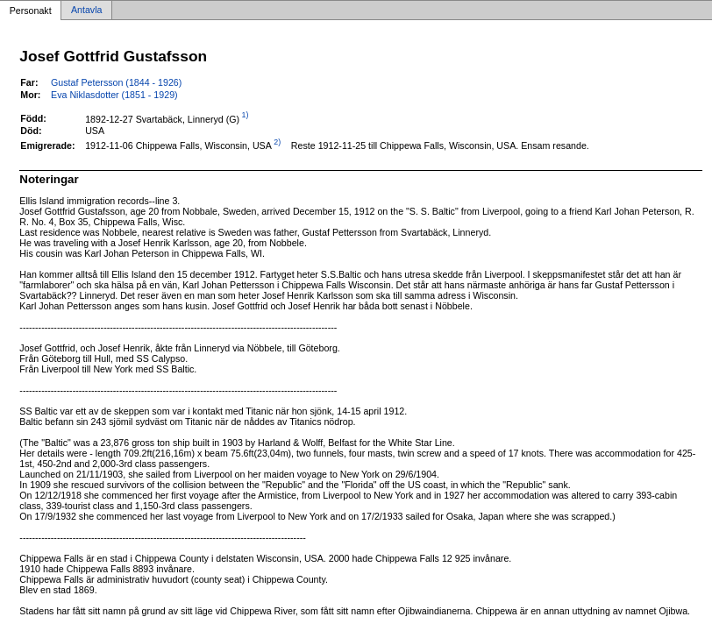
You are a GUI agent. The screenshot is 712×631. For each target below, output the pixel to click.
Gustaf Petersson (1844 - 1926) (116, 82)
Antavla (87, 10)
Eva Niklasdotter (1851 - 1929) (114, 94)
